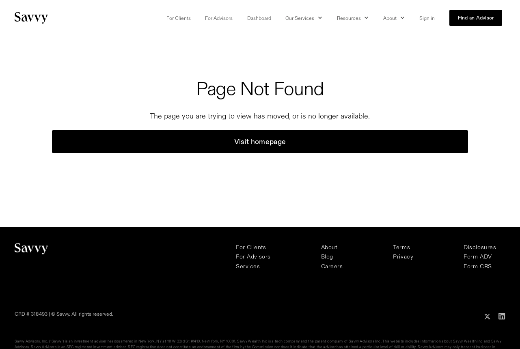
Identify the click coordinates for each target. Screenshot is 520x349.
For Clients (178, 18)
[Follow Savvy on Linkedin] (501, 315)
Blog (327, 256)
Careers (332, 266)
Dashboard (259, 18)
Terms (401, 247)
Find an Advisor (476, 17)
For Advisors (219, 18)
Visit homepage (260, 141)
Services (248, 266)
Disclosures (480, 247)
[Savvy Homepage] (32, 18)
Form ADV (478, 256)
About (329, 247)
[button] (303, 18)
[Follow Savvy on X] (487, 315)
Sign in (427, 18)
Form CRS (478, 266)
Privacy (403, 256)
